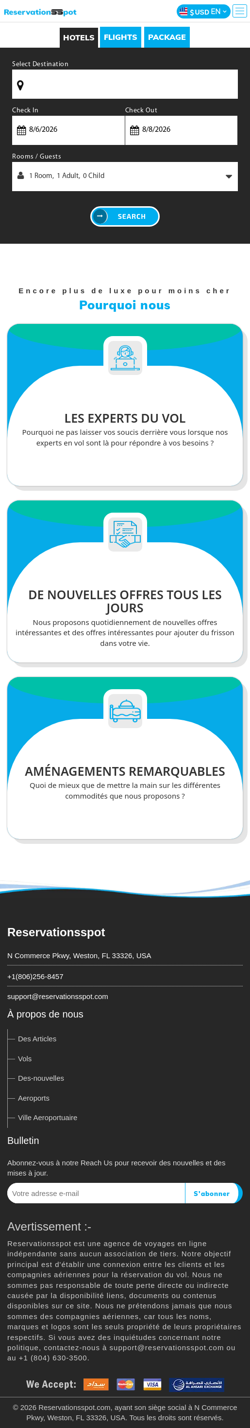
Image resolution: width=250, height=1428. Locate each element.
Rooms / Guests (36, 157)
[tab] (120, 37)
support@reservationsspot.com (57, 996)
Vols (25, 1058)
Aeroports (34, 1098)
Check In (25, 110)
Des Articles (37, 1039)
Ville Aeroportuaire (47, 1117)
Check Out (141, 110)
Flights (120, 37)
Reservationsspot (56, 932)
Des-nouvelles (41, 1078)
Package (167, 37)
